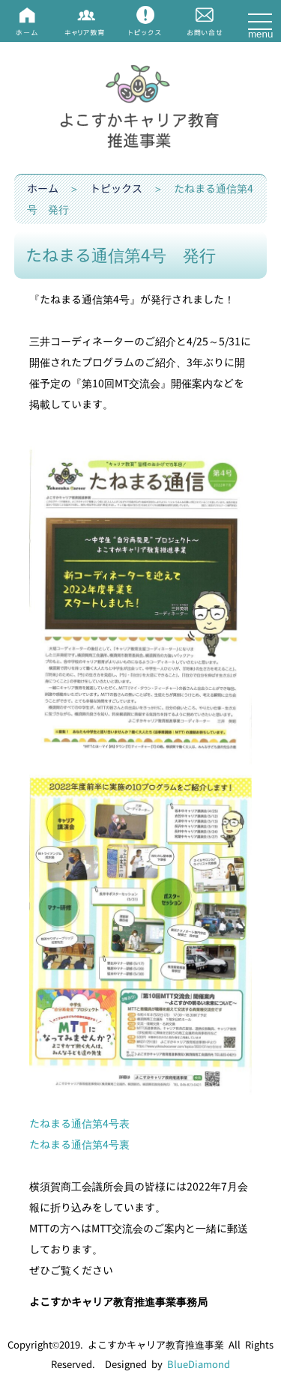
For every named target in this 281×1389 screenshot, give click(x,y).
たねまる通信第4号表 (79, 1123)
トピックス (116, 188)
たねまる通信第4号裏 (79, 1144)
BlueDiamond (198, 1364)
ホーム (42, 188)
